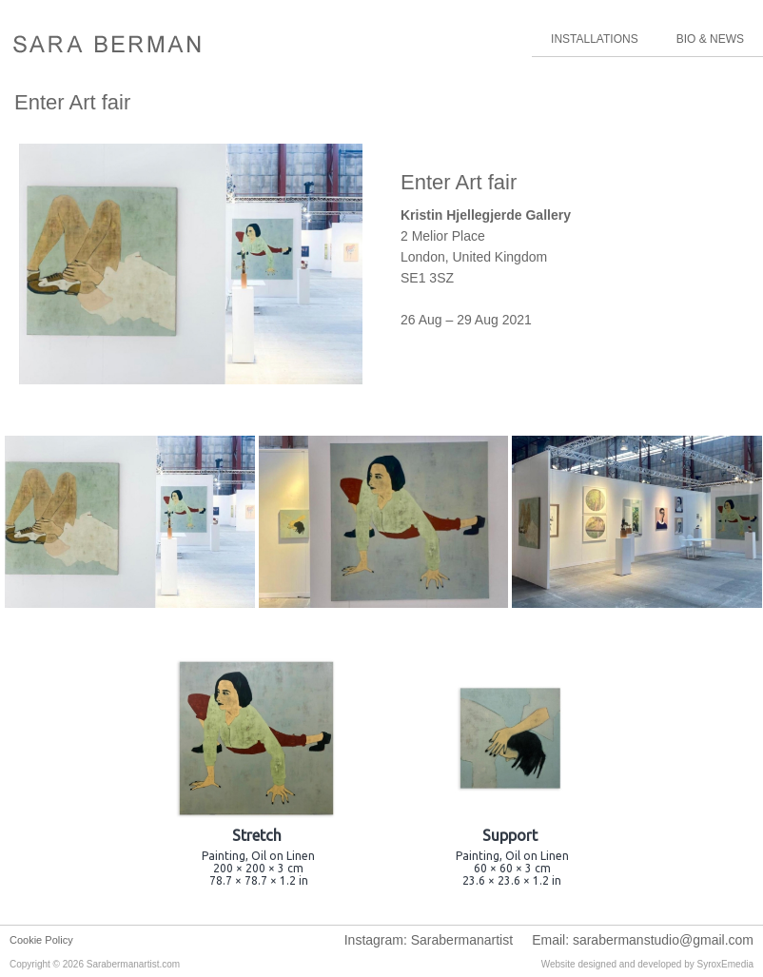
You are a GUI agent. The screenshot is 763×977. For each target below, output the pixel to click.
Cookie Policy (41, 940)
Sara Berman (107, 45)
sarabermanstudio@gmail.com (663, 940)
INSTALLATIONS (594, 39)
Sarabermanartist (462, 940)
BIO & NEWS (710, 39)
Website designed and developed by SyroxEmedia (647, 964)
